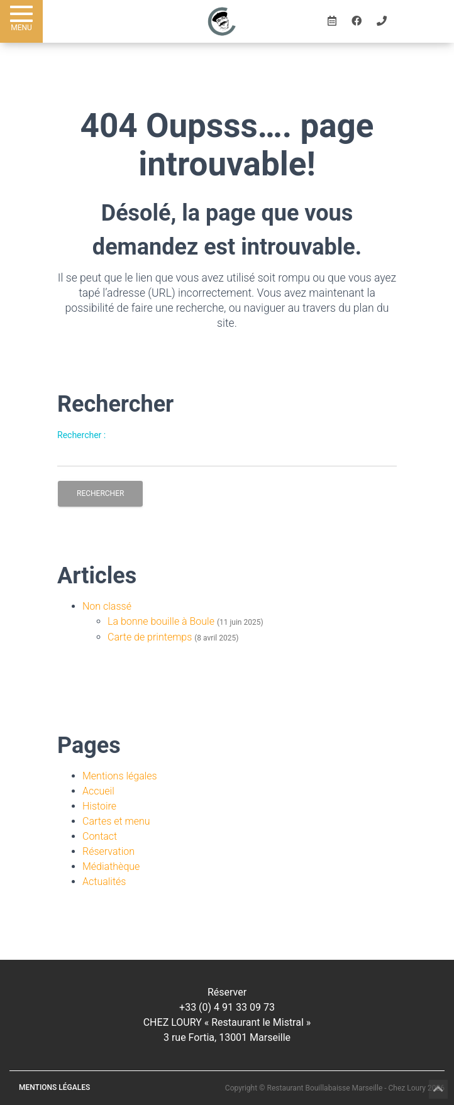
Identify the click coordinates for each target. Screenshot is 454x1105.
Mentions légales (119, 776)
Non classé (106, 606)
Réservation (108, 851)
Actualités (104, 882)
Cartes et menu (116, 821)
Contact (99, 836)
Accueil (98, 791)
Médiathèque (111, 866)
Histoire (99, 806)
